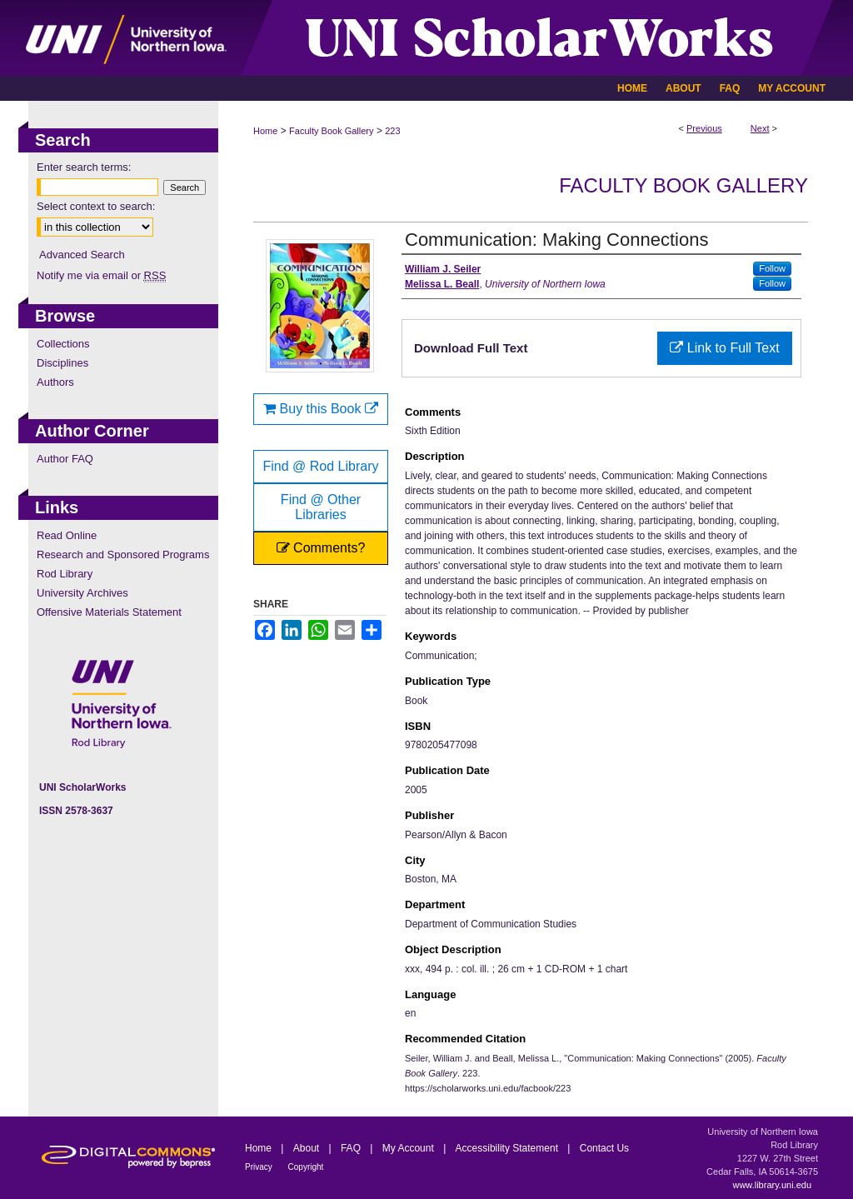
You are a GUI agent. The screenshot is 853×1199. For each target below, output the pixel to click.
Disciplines (62, 363)
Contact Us (604, 1148)
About (307, 1148)
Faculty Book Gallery (331, 131)
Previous (704, 128)
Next (760, 128)
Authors (55, 382)
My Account (409, 1148)
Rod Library (64, 573)
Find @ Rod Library (321, 466)
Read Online (67, 535)
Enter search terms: (84, 167)
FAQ (352, 1148)
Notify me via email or (101, 275)
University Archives (82, 593)
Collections (63, 343)
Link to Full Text (724, 348)
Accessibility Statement (508, 1148)
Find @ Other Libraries (321, 507)
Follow (772, 268)
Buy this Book (320, 409)
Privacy (260, 1167)
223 (392, 131)
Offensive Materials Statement (109, 612)
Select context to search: (96, 206)
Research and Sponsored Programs (123, 554)
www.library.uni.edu (771, 1185)
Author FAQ (65, 458)
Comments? (321, 548)
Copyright (306, 1167)
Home (265, 131)
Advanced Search (82, 254)
